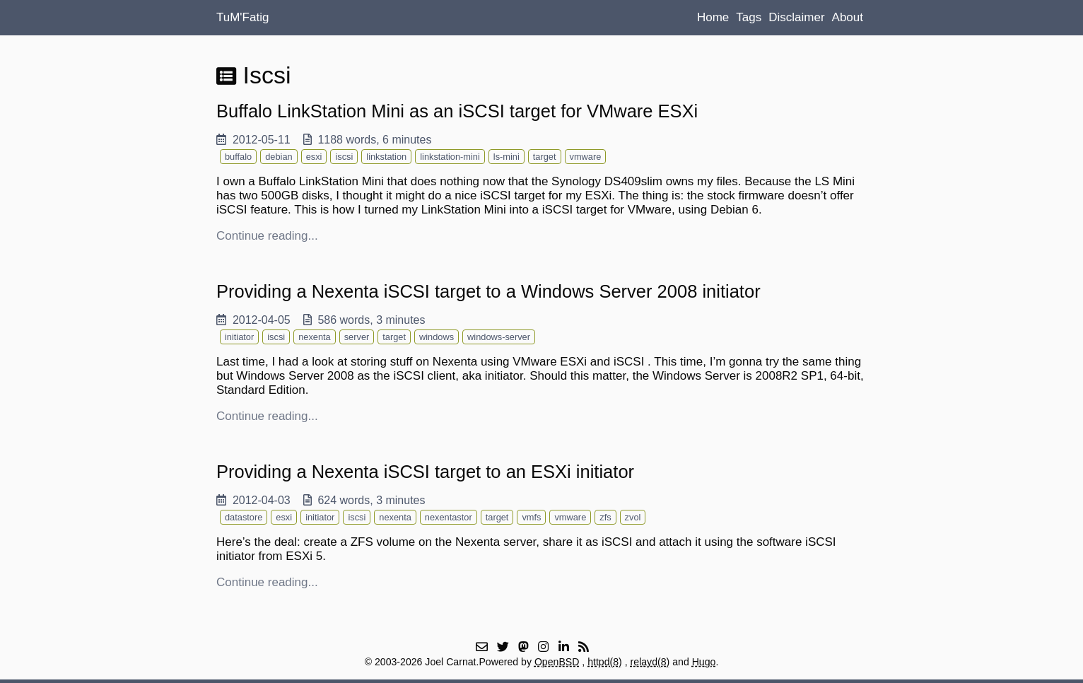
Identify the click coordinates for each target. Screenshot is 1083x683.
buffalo (238, 156)
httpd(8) (604, 661)
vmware (586, 156)
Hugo (704, 661)
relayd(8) (650, 661)
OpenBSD (557, 661)
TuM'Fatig (242, 17)
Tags (748, 17)
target (544, 156)
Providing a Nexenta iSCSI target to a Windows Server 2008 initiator (488, 291)
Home (713, 17)
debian (278, 156)
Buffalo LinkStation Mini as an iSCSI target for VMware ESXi (457, 111)
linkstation (386, 156)
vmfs (531, 517)
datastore (243, 517)
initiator (239, 337)
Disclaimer (796, 17)
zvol (633, 517)
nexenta (314, 337)
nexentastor (448, 517)
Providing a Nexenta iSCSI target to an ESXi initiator (425, 471)
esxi (314, 156)
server (357, 337)
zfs (605, 517)
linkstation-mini (450, 156)
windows (436, 337)
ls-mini (506, 156)
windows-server (498, 337)
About (847, 17)
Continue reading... (267, 236)
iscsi (344, 156)
